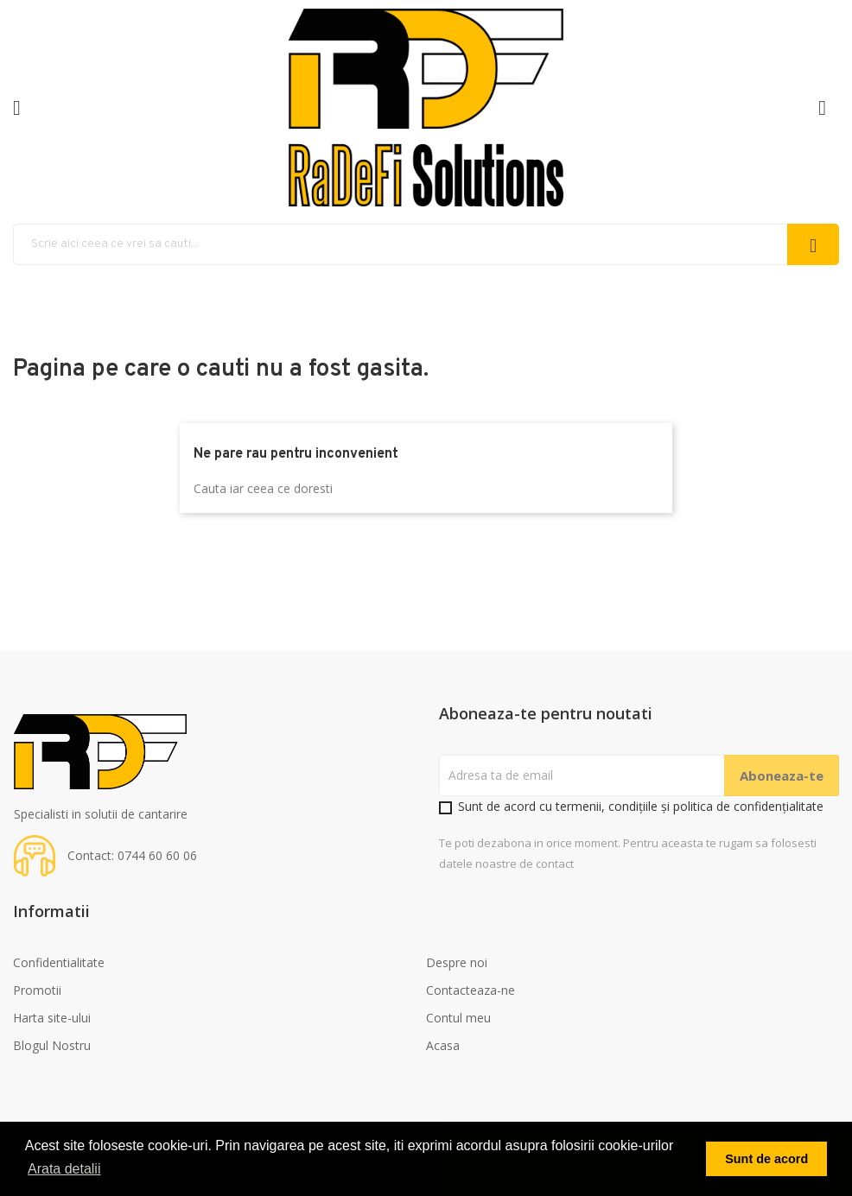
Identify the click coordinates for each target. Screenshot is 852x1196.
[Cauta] (426, 244)
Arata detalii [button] (64, 1168)
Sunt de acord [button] (766, 1159)
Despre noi (456, 962)
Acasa (443, 1045)
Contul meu (458, 1017)
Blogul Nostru (52, 1045)
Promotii (37, 990)
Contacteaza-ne (470, 990)
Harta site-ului (52, 1017)
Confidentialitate (59, 962)
